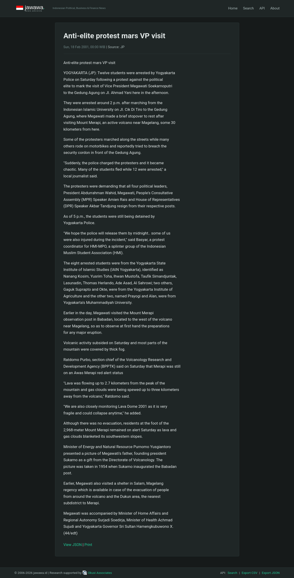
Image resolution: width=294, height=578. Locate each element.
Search (248, 8)
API (262, 8)
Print (88, 545)
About (274, 8)
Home (233, 8)
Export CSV (249, 573)
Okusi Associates (97, 573)
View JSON (73, 545)
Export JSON (270, 573)
